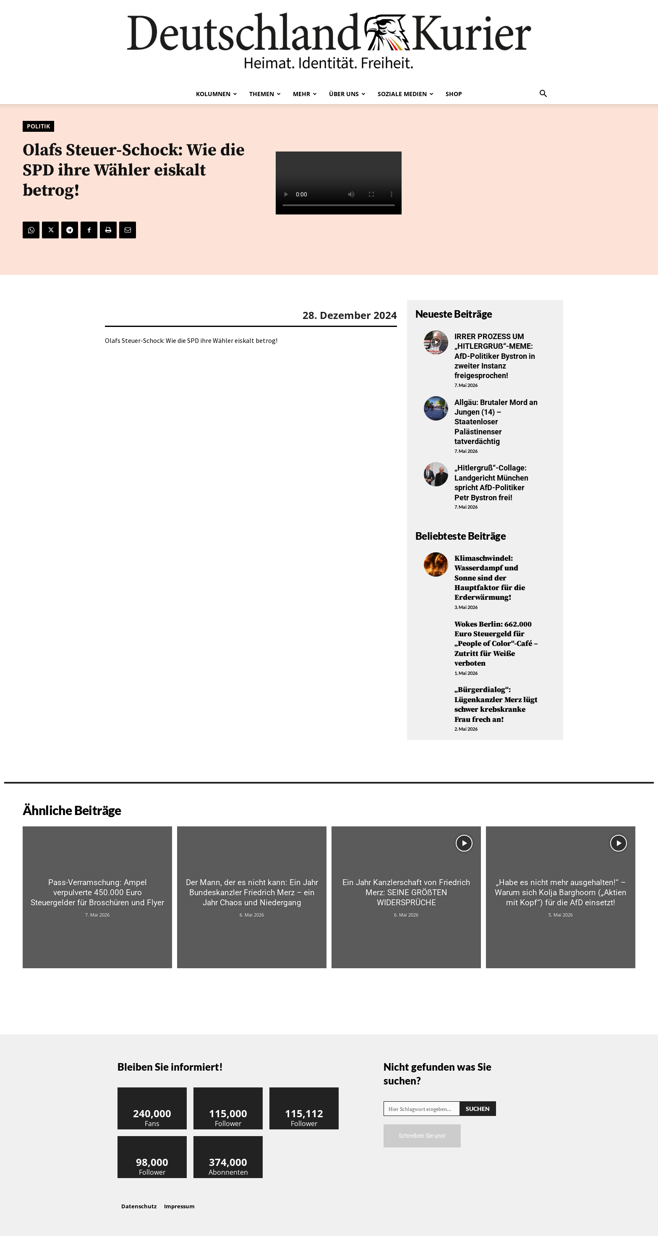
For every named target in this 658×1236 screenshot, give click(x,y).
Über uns (347, 94)
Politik (38, 126)
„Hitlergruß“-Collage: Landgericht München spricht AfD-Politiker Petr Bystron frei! (491, 482)
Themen (265, 94)
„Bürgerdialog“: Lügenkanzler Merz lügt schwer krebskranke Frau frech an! (496, 704)
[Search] (478, 1108)
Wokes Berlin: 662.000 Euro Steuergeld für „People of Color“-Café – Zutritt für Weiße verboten (496, 644)
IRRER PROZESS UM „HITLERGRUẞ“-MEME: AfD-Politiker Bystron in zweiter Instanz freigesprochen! (494, 356)
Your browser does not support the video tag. (339, 183)
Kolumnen (216, 94)
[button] (543, 94)
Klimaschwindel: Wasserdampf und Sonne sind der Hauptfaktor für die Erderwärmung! (489, 578)
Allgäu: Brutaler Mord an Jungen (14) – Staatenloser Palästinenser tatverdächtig (496, 422)
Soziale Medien (405, 94)
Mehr (305, 94)
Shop (454, 94)
